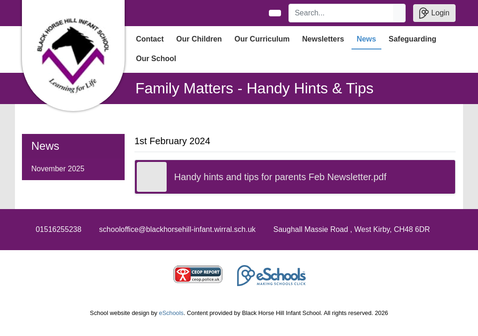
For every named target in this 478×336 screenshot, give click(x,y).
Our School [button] (156, 59)
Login (434, 13)
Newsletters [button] (323, 39)
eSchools (171, 312)
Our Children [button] (199, 39)
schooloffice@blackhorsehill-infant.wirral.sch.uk (177, 229)
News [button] (366, 39)
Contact (150, 39)
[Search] (341, 13)
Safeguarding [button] (412, 39)
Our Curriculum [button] (261, 39)
